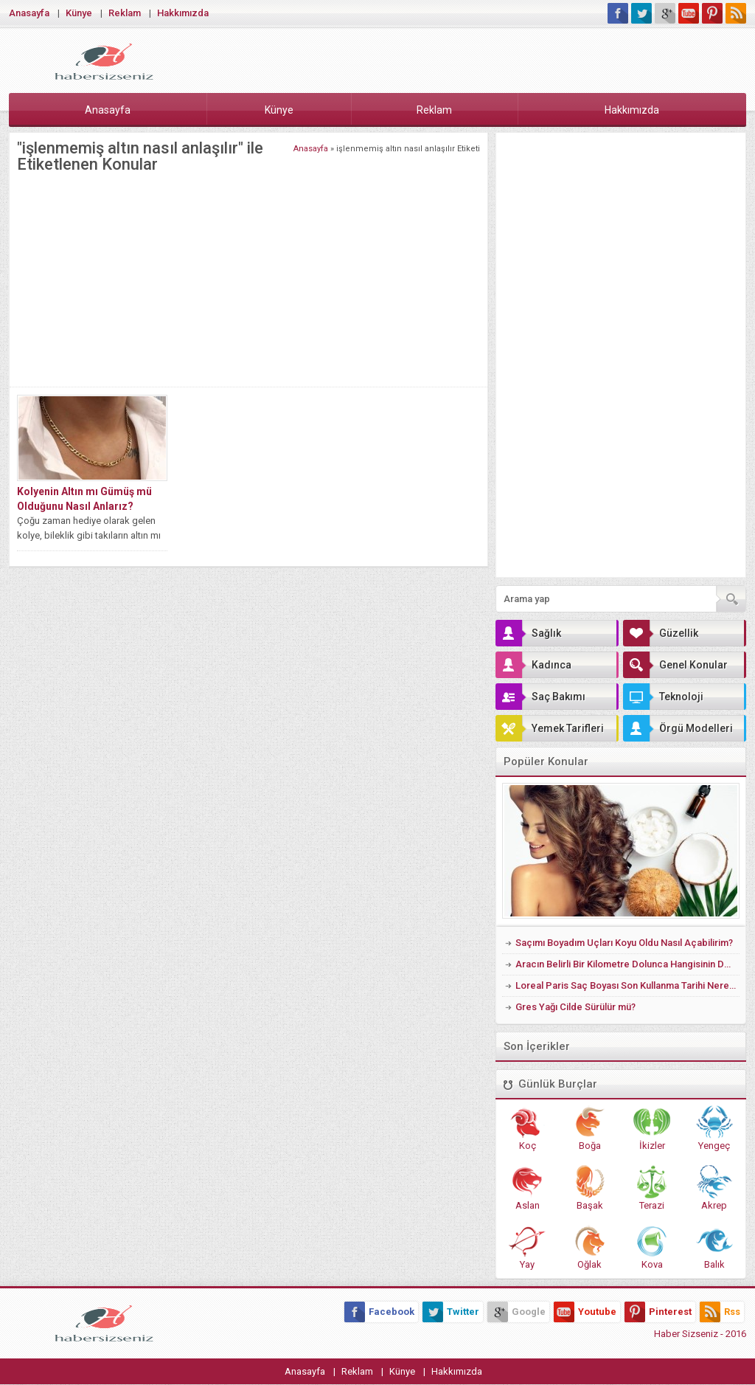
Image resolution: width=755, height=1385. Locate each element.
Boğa (589, 1128)
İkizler (651, 1128)
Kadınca (533, 665)
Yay (527, 1247)
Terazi (651, 1188)
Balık (714, 1247)
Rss (720, 1312)
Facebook (379, 1312)
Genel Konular (675, 665)
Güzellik (660, 633)
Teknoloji (663, 696)
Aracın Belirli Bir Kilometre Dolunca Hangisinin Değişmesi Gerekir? (627, 964)
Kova (651, 1247)
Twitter (450, 1312)
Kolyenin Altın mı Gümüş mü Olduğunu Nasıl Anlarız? (84, 499)
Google (516, 1312)
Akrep (714, 1188)
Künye (79, 12)
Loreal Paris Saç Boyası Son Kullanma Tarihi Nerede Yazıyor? (627, 985)
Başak (589, 1188)
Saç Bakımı (540, 696)
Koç (527, 1128)
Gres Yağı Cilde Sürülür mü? (575, 1006)
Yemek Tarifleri (549, 728)
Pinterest (658, 1312)
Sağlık (528, 633)
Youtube (585, 1312)
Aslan (527, 1188)
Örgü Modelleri (678, 728)
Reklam (124, 12)
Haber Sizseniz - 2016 (700, 1333)
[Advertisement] (248, 276)
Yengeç (714, 1128)
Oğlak (589, 1247)
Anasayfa (29, 12)
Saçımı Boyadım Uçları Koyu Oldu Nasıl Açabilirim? (624, 942)
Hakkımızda (183, 12)
